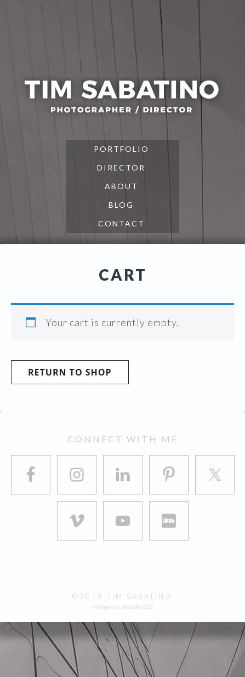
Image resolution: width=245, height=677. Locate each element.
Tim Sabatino (122, 96)
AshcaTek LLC (137, 607)
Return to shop (70, 372)
